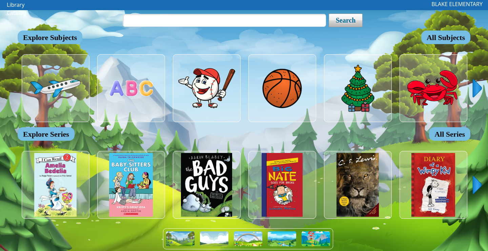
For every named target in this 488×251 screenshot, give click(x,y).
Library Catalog (16, 5)
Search (346, 20)
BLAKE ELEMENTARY (457, 4)
